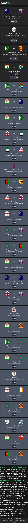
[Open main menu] (25, 2)
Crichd (14, 522)
